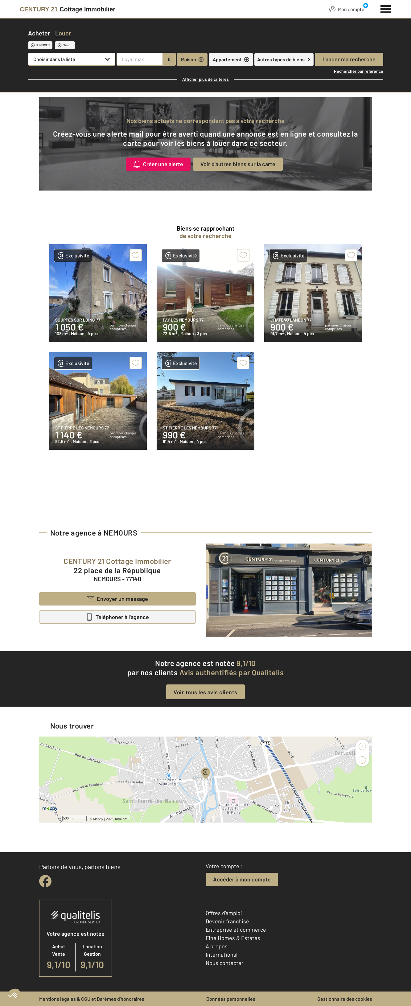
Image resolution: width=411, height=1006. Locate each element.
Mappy (98, 819)
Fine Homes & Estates (233, 937)
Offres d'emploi (224, 913)
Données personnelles (230, 999)
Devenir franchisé (227, 921)
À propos (217, 946)
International (221, 954)
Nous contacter (225, 962)
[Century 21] (67, 9)
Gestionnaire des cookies (344, 999)
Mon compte (346, 9)
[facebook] (45, 881)
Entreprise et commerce (236, 929)
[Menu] (385, 8)
